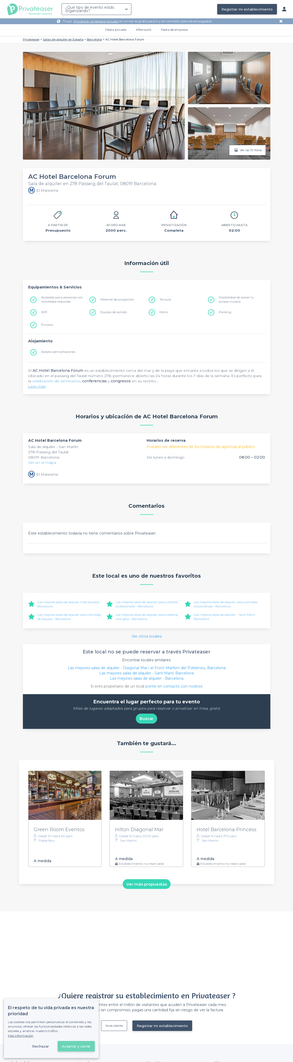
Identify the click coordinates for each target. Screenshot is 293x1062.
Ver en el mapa (42, 462)
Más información (20, 1036)
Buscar (146, 718)
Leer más (37, 386)
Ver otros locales (147, 636)
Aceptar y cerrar (76, 1046)
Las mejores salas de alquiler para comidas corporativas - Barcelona (225, 604)
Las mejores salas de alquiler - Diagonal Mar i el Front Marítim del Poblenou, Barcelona (147, 667)
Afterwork (143, 30)
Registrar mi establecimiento (247, 9)
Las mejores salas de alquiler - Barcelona (146, 678)
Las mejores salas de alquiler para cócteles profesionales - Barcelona (147, 604)
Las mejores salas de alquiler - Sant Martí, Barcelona (146, 673)
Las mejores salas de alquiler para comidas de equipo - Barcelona (69, 617)
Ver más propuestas (146, 883)
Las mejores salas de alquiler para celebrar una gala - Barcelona (147, 617)
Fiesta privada (115, 30)
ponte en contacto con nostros (173, 686)
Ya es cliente (114, 1026)
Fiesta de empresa (174, 30)
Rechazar (40, 1046)
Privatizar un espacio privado (96, 21)
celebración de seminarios (56, 381)
